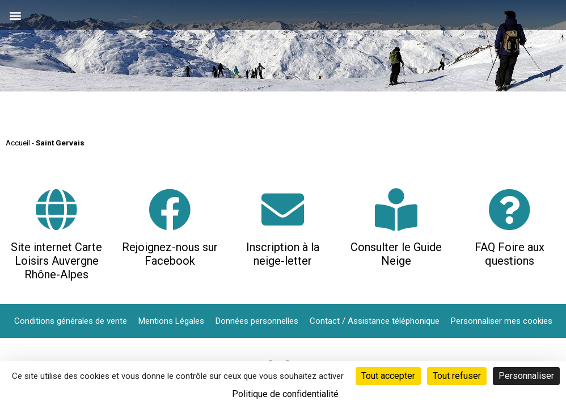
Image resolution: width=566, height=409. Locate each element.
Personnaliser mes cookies (501, 321)
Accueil (18, 142)
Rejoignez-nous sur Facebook (170, 254)
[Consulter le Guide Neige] (396, 209)
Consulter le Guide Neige (396, 254)
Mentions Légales (171, 321)
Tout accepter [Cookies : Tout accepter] (388, 375)
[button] (15, 15)
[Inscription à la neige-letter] (282, 209)
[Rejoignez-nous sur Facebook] (170, 209)
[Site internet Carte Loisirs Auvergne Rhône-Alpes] (56, 209)
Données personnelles (257, 321)
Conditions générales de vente (70, 321)
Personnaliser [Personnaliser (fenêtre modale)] (526, 375)
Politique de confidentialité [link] (285, 394)
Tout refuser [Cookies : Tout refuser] (457, 375)
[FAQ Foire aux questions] (509, 209)
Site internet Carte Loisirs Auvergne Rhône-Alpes (56, 260)
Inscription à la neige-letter (282, 254)
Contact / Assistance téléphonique (375, 321)
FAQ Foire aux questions (509, 254)
